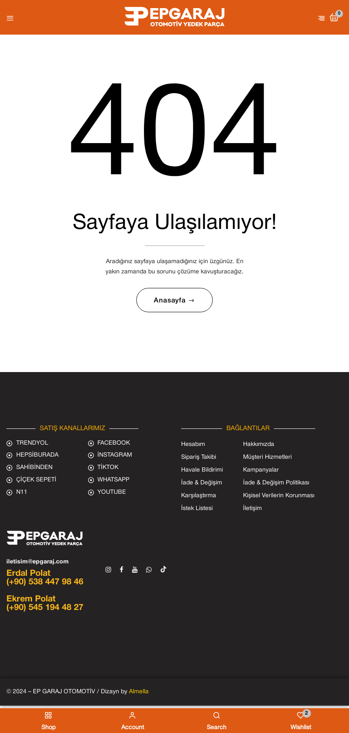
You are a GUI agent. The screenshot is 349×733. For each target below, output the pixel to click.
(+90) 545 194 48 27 (44, 610)
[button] (334, 18)
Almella (139, 694)
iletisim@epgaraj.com (37, 564)
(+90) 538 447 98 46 (44, 584)
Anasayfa (171, 302)
